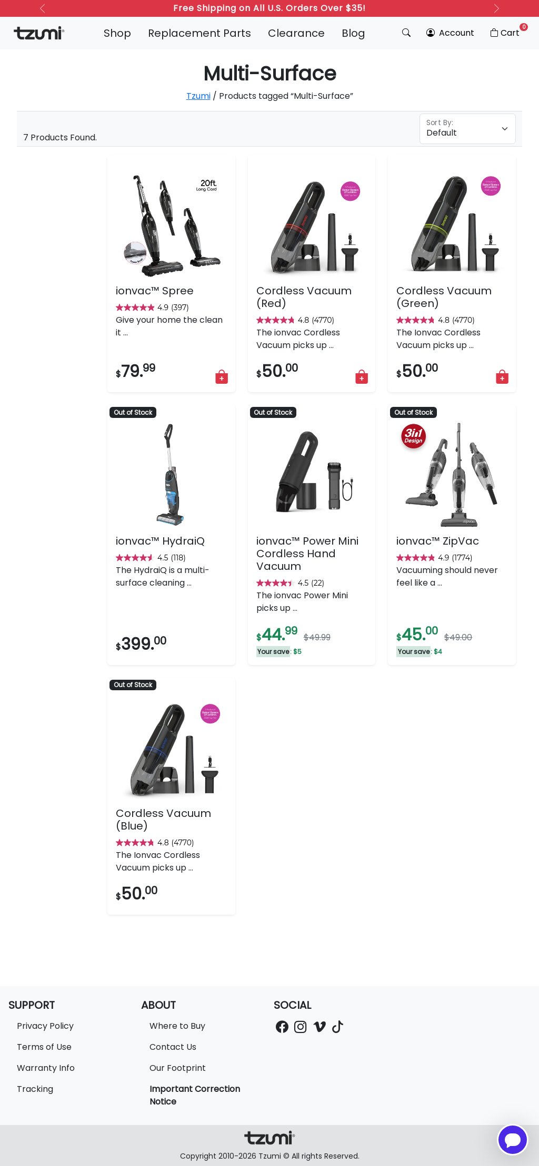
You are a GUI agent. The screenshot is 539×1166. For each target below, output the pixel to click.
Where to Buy (177, 1026)
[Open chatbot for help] (512, 1139)
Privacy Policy (45, 1026)
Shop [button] (117, 33)
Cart (508, 31)
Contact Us (172, 1047)
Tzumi (198, 96)
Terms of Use (44, 1047)
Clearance (296, 33)
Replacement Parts (199, 33)
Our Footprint (177, 1068)
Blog (353, 33)
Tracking (35, 1089)
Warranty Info (46, 1068)
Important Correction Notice (194, 1095)
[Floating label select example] (468, 129)
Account (450, 33)
